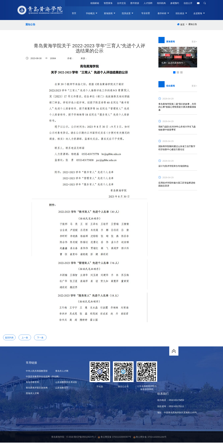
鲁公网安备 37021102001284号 (150, 438)
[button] (174, 73)
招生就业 (181, 13)
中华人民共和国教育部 (37, 372)
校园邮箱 (94, 3)
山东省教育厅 (61, 388)
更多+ (194, 42)
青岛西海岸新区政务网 (37, 388)
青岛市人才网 (61, 372)
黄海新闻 (110, 13)
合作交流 (121, 3)
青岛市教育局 (32, 383)
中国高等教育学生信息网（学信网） (43, 377)
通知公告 (31, 25)
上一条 (25, 338)
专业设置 (145, 13)
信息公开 (188, 3)
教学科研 (163, 13)
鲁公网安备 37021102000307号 (114, 438)
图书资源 (134, 3)
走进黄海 (199, 13)
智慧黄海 (108, 3)
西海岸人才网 (32, 394)
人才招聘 (148, 3)
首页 (74, 13)
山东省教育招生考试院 (66, 383)
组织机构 (161, 3)
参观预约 (174, 3)
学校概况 (92, 13)
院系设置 (128, 13)
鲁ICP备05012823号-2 (85, 438)
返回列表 (9, 338)
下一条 (40, 338)
